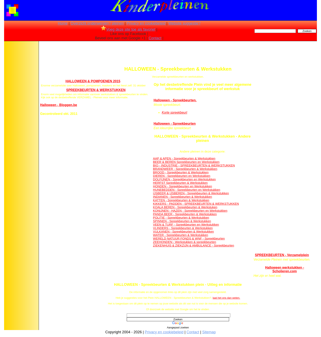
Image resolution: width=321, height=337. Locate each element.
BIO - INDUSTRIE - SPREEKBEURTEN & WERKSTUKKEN (194, 165)
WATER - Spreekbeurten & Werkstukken (180, 235)
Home (63, 23)
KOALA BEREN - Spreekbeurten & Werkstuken (185, 207)
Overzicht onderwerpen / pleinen (97, 23)
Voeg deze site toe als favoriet (128, 29)
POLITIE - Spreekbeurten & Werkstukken (181, 217)
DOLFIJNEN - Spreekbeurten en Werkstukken (184, 179)
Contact (155, 38)
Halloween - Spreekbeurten (175, 123)
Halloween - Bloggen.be (58, 105)
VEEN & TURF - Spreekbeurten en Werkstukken (186, 224)
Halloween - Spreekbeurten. (175, 100)
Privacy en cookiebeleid (146, 23)
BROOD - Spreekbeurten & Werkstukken (181, 172)
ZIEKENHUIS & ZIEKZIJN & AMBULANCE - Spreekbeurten (193, 245)
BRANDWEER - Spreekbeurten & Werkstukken (185, 169)
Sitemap (209, 332)
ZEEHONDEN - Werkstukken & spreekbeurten (184, 242)
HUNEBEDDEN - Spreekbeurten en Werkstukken (186, 189)
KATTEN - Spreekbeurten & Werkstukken (181, 200)
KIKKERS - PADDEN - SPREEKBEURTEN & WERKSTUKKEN (196, 203)
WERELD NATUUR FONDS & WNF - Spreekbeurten (189, 238)
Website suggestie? (184, 23)
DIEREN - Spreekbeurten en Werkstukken (181, 176)
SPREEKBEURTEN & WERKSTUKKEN (95, 90)
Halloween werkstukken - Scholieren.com (284, 269)
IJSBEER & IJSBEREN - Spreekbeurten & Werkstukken (191, 193)
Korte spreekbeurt (174, 112)
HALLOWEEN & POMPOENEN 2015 (93, 81)
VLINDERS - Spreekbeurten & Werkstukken (183, 228)
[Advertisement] (21, 106)
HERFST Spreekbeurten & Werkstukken (180, 182)
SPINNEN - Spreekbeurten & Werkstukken (182, 221)
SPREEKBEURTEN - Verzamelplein (282, 255)
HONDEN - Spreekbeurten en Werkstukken (182, 186)
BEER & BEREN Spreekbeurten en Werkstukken (186, 162)
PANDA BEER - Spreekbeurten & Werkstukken (185, 214)
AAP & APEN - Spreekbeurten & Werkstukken (184, 158)
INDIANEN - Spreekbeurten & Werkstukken (182, 196)
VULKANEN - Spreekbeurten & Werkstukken (183, 231)
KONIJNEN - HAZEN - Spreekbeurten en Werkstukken (190, 210)
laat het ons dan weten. (226, 297)
